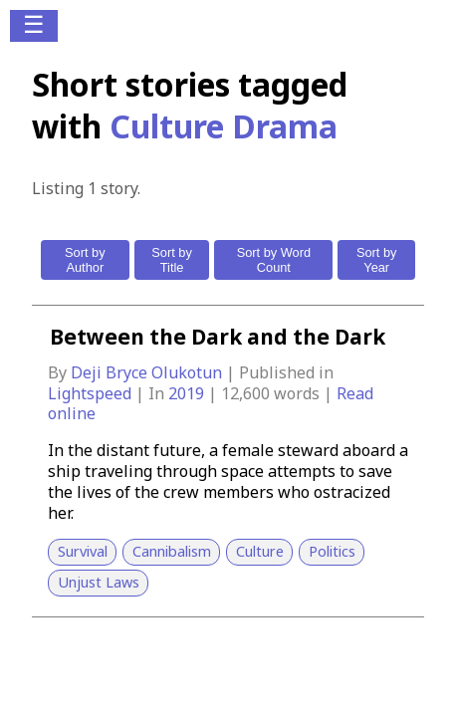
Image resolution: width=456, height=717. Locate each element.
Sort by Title (171, 260)
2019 (188, 393)
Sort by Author (85, 260)
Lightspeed (91, 393)
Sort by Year (376, 260)
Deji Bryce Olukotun (148, 372)
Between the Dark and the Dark (217, 337)
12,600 (245, 393)
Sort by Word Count (274, 260)
